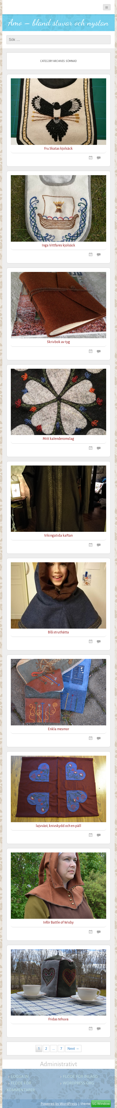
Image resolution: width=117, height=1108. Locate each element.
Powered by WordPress (59, 1103)
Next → (73, 1048)
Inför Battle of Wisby (58, 922)
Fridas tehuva (58, 1019)
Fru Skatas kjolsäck (58, 148)
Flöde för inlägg (80, 1076)
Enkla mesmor (58, 729)
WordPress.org (78, 1082)
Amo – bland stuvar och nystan (58, 22)
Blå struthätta (58, 632)
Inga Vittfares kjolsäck (58, 245)
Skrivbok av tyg (58, 342)
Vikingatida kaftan (58, 535)
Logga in (20, 1076)
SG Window (101, 1103)
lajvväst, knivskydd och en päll (58, 826)
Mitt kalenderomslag (58, 439)
